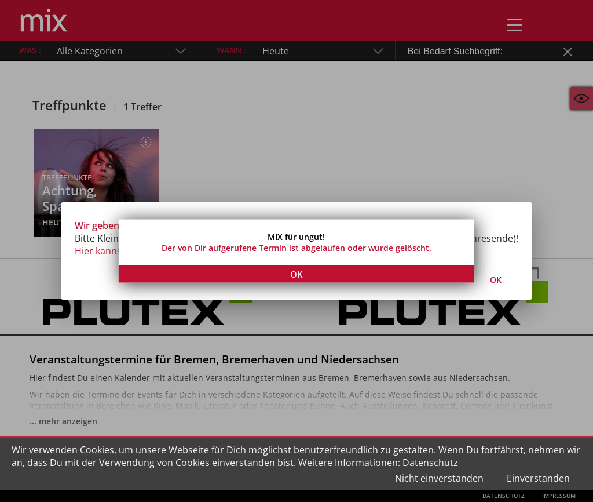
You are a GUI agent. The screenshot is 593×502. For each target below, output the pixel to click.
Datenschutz (430, 462)
